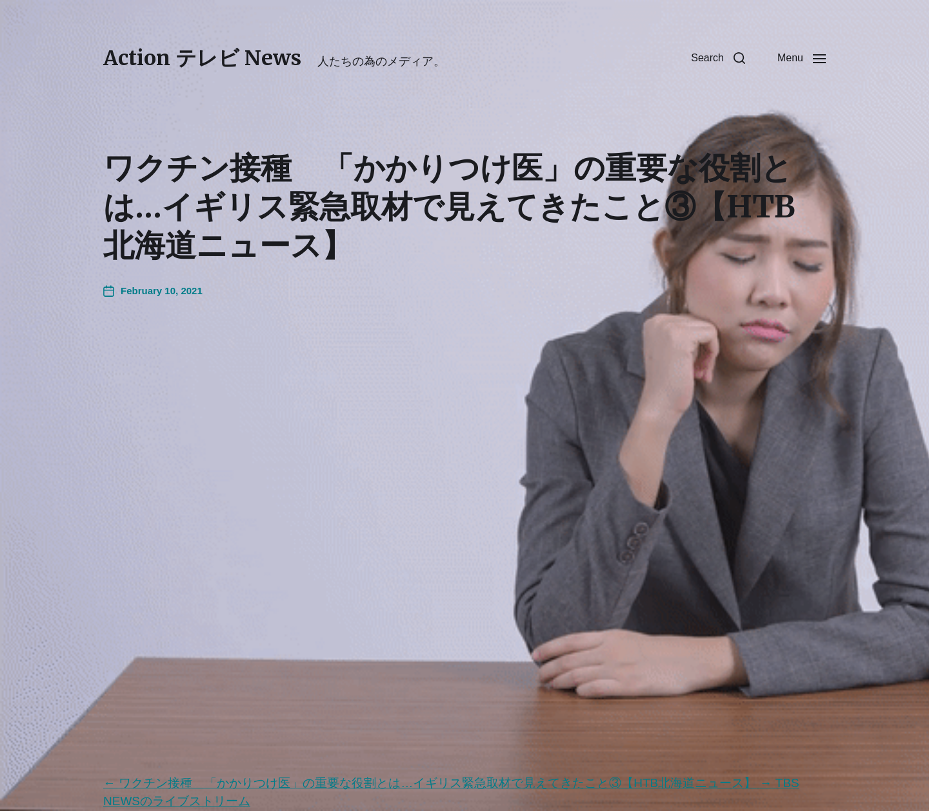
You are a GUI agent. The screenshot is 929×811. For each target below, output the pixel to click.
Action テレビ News (202, 58)
